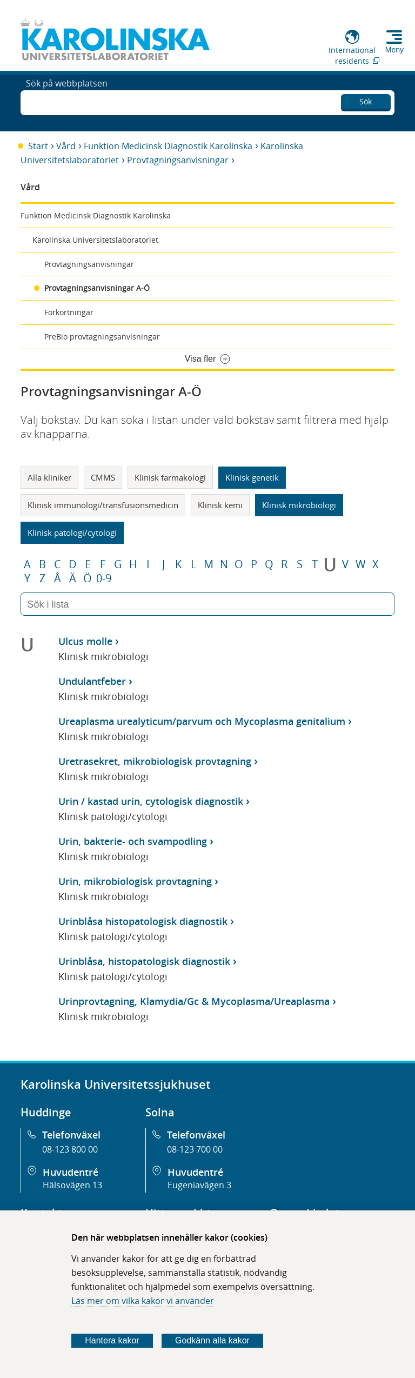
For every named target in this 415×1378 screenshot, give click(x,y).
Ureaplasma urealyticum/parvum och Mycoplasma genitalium (201, 721)
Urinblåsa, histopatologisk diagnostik (144, 961)
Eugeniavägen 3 (199, 1185)
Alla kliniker (49, 477)
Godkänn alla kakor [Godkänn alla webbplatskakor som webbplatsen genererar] (212, 1340)
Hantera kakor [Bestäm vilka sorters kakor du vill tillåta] (112, 1340)
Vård (66, 146)
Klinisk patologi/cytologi (72, 532)
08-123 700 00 (195, 1149)
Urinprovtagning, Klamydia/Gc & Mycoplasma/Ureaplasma (194, 1001)
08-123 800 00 (70, 1149)
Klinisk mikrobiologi (299, 505)
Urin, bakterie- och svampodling (132, 841)
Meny (394, 49)
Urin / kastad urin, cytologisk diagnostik (150, 801)
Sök (365, 100)
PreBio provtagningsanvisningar (102, 336)
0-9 (103, 578)
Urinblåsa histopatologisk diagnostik (142, 921)
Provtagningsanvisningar (178, 160)
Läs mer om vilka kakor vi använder (142, 1301)
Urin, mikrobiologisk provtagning (135, 881)
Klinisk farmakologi (170, 477)
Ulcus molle (85, 641)
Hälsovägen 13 (72, 1185)
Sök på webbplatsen (67, 102)
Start (38, 146)
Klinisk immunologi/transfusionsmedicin (103, 505)
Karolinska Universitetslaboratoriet (95, 240)
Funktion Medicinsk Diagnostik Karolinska (168, 146)
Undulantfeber (92, 681)
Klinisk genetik (252, 477)
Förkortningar (68, 312)
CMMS (103, 477)
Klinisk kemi (220, 505)
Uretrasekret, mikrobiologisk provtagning (154, 761)
